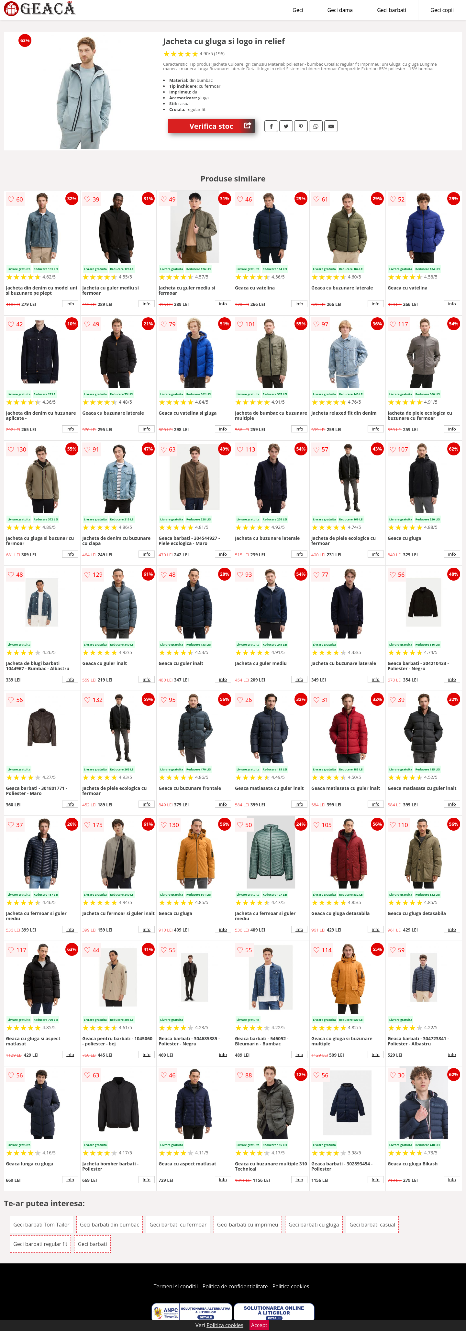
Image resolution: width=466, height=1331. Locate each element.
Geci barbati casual (372, 1224)
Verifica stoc (222, 126)
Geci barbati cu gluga (314, 1224)
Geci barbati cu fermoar (178, 1224)
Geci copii (442, 10)
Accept (259, 1325)
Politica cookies (290, 1286)
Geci (298, 10)
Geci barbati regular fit (40, 1244)
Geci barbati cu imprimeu (247, 1224)
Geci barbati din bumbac (109, 1224)
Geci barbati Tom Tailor (41, 1224)
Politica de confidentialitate (235, 1286)
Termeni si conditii (176, 1286)
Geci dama (340, 10)
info (70, 304)
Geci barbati (391, 10)
